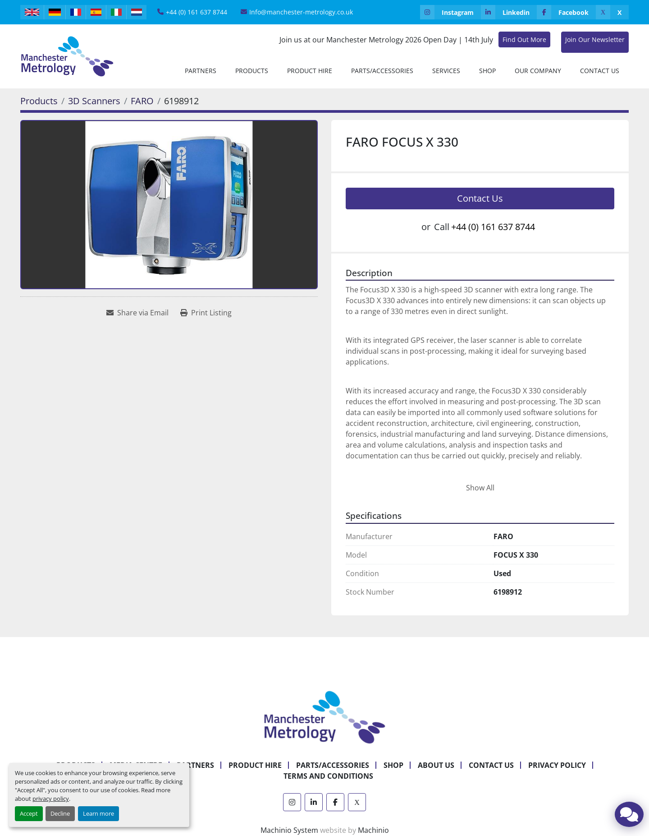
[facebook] (566, 12)
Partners (200, 70)
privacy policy (50, 798)
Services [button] (446, 70)
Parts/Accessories (382, 70)
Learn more (98, 813)
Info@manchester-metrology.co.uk (301, 12)
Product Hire (309, 70)
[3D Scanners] (94, 101)
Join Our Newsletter (595, 39)
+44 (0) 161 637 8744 (196, 12)
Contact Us (599, 70)
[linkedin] (509, 12)
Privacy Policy (557, 765)
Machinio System (289, 830)
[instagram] (450, 12)
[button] (252, 70)
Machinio (373, 830)
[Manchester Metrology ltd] (324, 716)
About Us (436, 765)
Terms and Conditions (328, 776)
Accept (29, 813)
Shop (487, 70)
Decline (60, 813)
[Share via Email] (137, 312)
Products (251, 70)
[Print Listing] (206, 312)
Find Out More (524, 39)
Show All (480, 488)
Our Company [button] (538, 70)
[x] (612, 12)
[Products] (39, 101)
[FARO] (142, 101)
